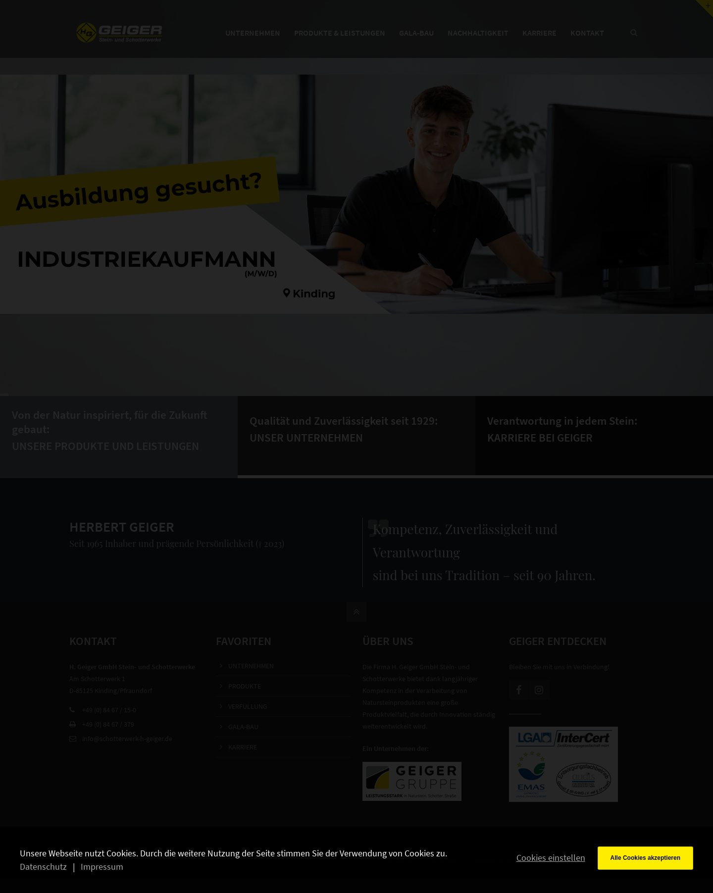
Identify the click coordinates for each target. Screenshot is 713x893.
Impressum (102, 866)
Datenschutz (43, 866)
